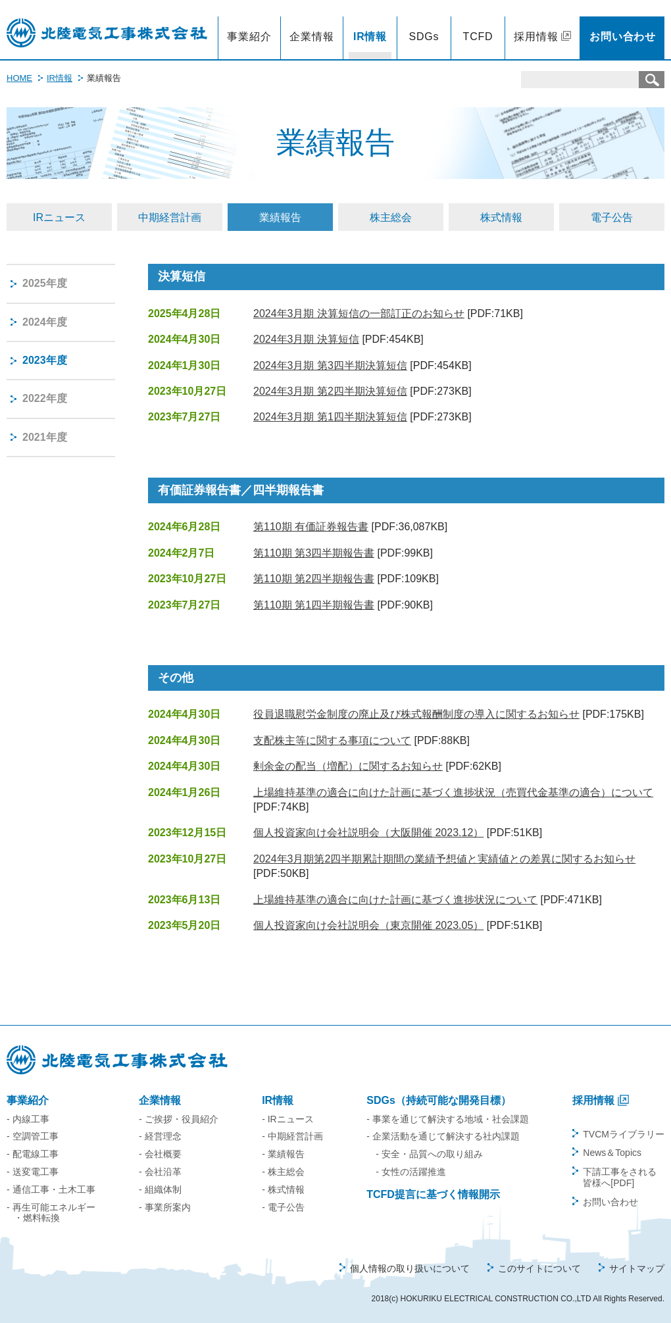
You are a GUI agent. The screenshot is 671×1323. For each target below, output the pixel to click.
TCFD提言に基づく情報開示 (433, 1194)
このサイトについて (539, 1268)
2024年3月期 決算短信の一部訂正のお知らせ (358, 313)
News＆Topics (612, 1152)
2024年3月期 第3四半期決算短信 (330, 365)
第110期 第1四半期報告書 (313, 605)
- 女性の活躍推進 (411, 1171)
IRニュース (59, 217)
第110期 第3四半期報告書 (313, 553)
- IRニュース (288, 1119)
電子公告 (612, 217)
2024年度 (44, 322)
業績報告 (280, 217)
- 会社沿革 (160, 1171)
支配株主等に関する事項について (332, 740)
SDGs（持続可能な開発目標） (438, 1100)
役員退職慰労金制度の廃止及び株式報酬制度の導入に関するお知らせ (416, 714)
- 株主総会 (283, 1171)
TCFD (478, 36)
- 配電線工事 (33, 1154)
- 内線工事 (28, 1119)
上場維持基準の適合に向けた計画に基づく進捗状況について (395, 899)
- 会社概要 (160, 1154)
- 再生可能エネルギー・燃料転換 (51, 1213)
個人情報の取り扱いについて (410, 1268)
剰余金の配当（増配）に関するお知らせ (348, 766)
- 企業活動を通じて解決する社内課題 (443, 1136)
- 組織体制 (160, 1189)
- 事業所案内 (165, 1207)
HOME (19, 78)
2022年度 (44, 398)
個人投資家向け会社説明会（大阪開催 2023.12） (368, 832)
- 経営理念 (160, 1136)
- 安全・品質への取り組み (429, 1154)
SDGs (424, 36)
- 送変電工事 (33, 1171)
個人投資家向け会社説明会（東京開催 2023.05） (368, 925)
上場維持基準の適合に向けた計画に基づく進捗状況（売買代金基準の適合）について (453, 792)
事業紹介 (249, 36)
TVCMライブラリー (623, 1134)
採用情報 (536, 36)
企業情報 (311, 36)
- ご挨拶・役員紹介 (178, 1119)
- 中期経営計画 (292, 1136)
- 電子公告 (283, 1207)
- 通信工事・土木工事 (51, 1189)
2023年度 (44, 360)
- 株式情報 (283, 1189)
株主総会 (391, 217)
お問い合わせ (622, 36)
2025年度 (44, 283)
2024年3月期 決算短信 (306, 339)
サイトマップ (636, 1268)
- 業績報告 (283, 1154)
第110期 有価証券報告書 (310, 526)
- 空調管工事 (33, 1136)
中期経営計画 (169, 217)
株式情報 (501, 217)
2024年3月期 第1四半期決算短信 (330, 416)
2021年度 (44, 437)
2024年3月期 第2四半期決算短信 (330, 391)
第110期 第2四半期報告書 (313, 578)
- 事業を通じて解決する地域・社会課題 (447, 1119)
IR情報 (370, 36)
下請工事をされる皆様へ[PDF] (620, 1177)
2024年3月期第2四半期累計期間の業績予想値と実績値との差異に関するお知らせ (444, 858)
